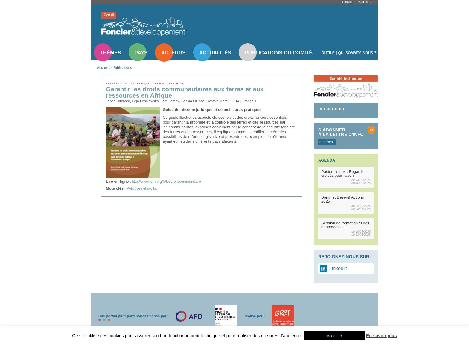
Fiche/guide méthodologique (128, 83)
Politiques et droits (141, 188)
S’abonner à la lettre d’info (341, 132)
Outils (328, 53)
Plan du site (365, 2)
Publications (122, 68)
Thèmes (110, 53)
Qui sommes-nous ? (357, 53)
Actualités (215, 53)
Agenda (326, 160)
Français (249, 101)
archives (326, 142)
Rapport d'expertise (168, 83)
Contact (347, 2)
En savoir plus (381, 335)
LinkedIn (338, 268)
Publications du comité (278, 53)
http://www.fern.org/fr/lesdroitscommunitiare (166, 181)
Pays (141, 53)
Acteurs (173, 53)
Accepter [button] (334, 336)
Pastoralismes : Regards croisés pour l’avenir (342, 173)
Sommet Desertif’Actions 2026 (342, 199)
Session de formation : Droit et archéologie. (345, 225)
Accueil (103, 68)
